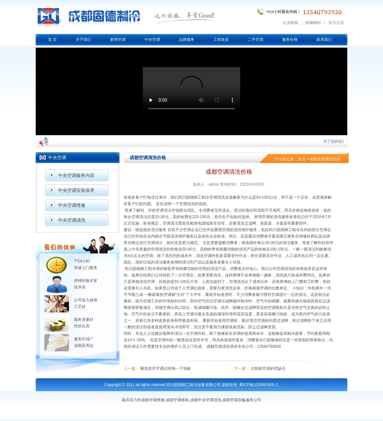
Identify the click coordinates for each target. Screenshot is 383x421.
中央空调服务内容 (76, 175)
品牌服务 (186, 39)
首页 (302, 159)
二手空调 (255, 39)
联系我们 (324, 39)
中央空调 (152, 39)
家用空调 (118, 39)
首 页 (52, 39)
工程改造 (221, 39)
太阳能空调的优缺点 (268, 368)
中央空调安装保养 (76, 190)
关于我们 (83, 39)
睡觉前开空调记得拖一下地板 (165, 368)
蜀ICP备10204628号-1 (258, 384)
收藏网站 (313, 22)
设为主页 (336, 22)
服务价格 (290, 39)
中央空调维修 (71, 205)
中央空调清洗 (71, 220)
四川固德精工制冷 (193, 197)
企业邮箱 (290, 22)
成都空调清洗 (218, 346)
